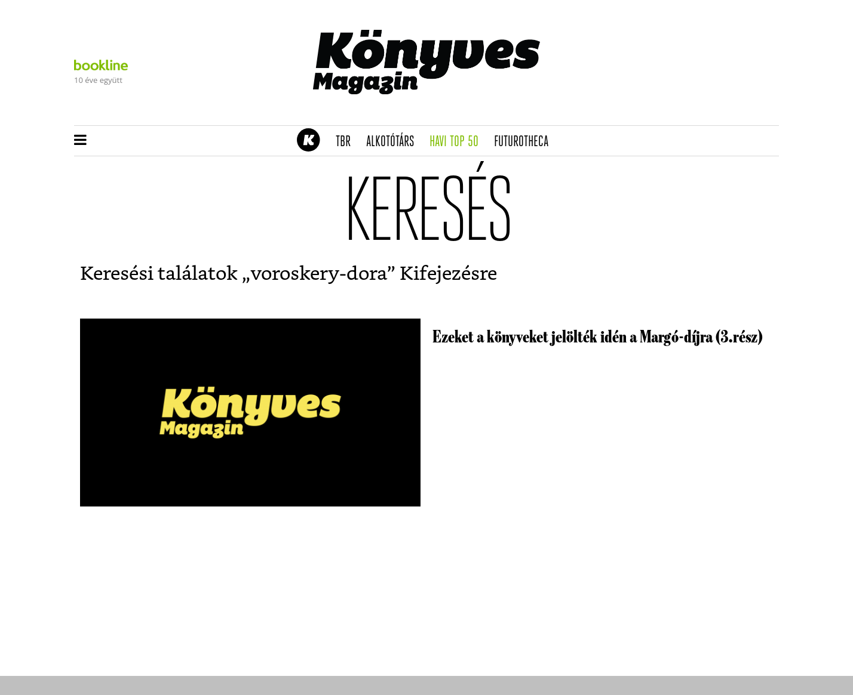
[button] (80, 141)
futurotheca (525, 142)
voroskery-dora (318, 273)
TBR (347, 142)
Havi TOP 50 (457, 142)
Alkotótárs (394, 142)
